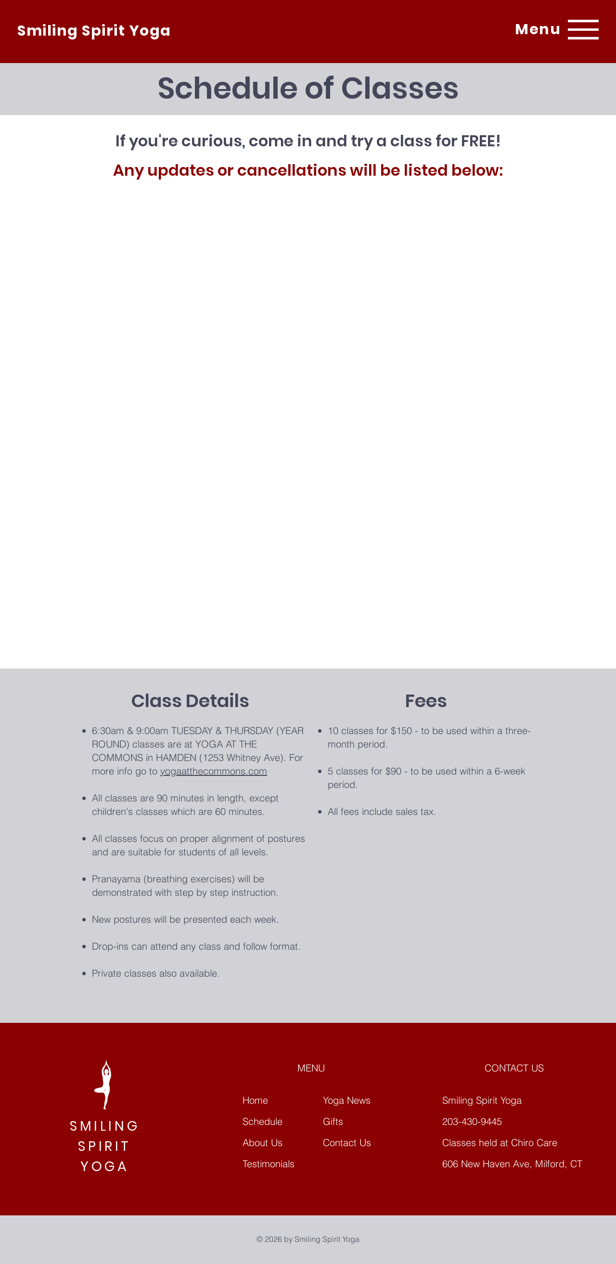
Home (255, 1100)
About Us (262, 1142)
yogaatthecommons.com (213, 771)
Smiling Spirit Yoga (94, 31)
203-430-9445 (472, 1121)
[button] (538, 29)
